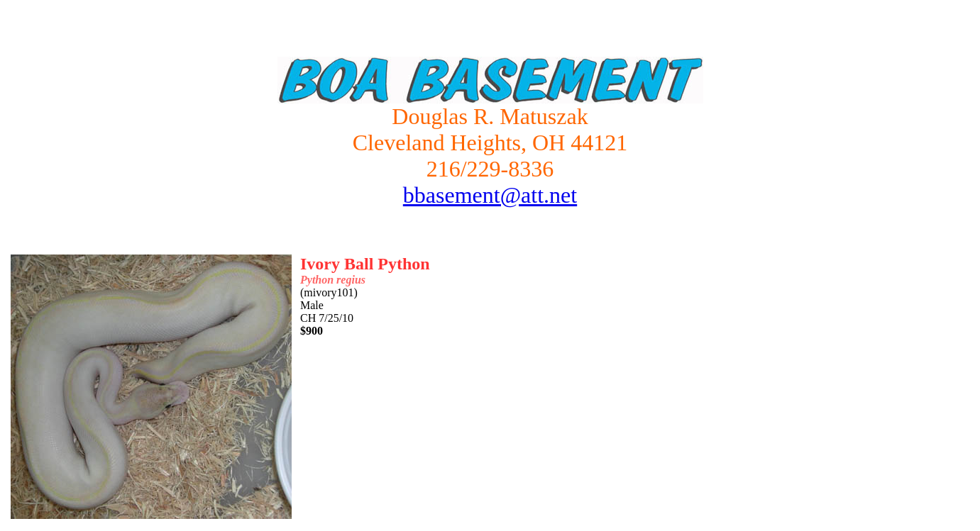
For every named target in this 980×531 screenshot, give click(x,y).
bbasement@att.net (490, 195)
